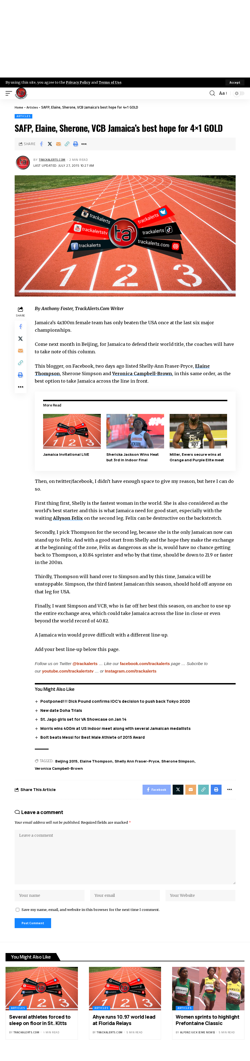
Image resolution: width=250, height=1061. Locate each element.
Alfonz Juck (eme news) (197, 1040)
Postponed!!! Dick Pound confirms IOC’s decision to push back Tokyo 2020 (116, 701)
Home (19, 107)
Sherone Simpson (179, 760)
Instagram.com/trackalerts (132, 670)
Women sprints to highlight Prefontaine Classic (207, 1027)
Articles (33, 107)
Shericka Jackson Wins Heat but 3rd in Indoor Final (133, 457)
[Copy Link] (67, 144)
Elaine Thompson (97, 760)
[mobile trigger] (10, 93)
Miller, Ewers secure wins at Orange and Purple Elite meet (197, 457)
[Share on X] (50, 144)
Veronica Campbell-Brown (145, 373)
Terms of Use (112, 82)
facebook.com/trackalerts (146, 663)
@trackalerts (86, 663)
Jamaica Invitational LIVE (67, 454)
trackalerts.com (54, 160)
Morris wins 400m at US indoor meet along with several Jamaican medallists (116, 728)
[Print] (75, 144)
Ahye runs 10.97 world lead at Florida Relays (124, 1027)
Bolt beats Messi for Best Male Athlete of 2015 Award (93, 737)
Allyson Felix (70, 518)
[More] (84, 144)
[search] (212, 93)
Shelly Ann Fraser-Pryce (138, 760)
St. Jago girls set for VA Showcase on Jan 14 (84, 719)
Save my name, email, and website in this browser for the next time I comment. (91, 916)
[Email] (58, 144)
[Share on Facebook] (41, 144)
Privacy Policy (79, 82)
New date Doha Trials (62, 710)
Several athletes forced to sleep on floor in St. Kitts (39, 1027)
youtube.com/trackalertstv (69, 670)
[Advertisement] (125, 39)
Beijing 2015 (68, 760)
